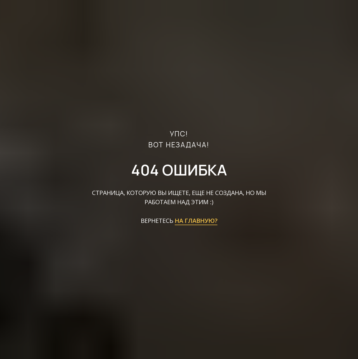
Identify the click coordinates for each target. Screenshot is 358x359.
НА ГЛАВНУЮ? (196, 220)
